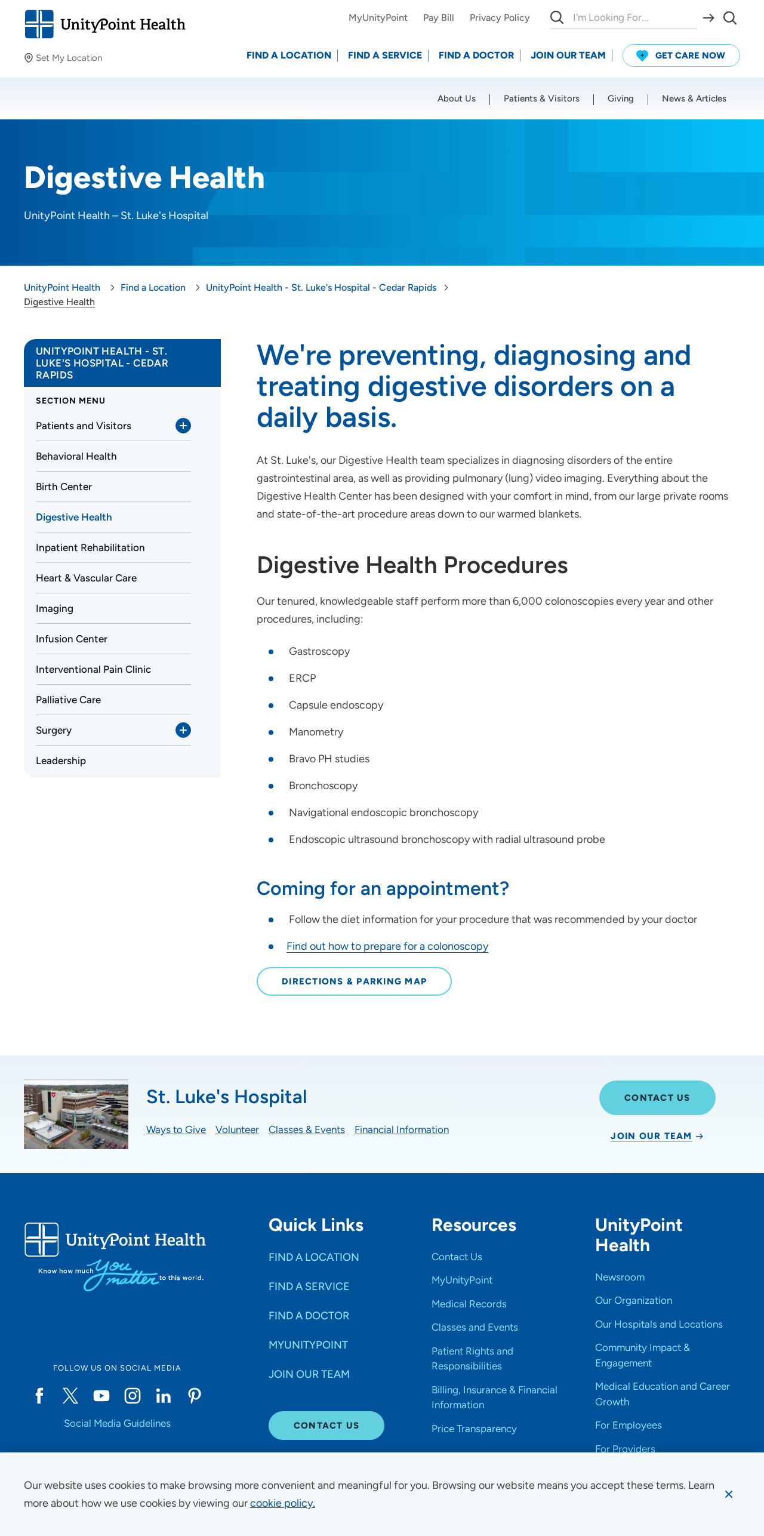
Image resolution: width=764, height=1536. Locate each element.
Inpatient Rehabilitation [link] (90, 547)
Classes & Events (307, 1129)
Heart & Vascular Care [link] (86, 578)
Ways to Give (176, 1129)
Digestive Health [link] (74, 517)
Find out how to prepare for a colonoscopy (387, 946)
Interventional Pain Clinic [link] (93, 669)
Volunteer (237, 1129)
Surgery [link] (54, 730)
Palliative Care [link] (68, 700)
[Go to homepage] (105, 24)
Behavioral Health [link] (76, 456)
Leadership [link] (61, 761)
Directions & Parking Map (354, 981)
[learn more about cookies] (282, 1503)
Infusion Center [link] (71, 639)
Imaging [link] (54, 608)
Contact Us (657, 1097)
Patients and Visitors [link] (83, 426)
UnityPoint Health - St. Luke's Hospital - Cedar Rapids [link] (102, 363)
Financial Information (402, 1129)
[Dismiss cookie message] (728, 1494)
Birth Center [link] (64, 486)
